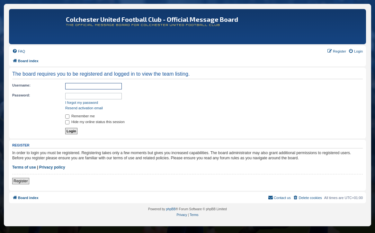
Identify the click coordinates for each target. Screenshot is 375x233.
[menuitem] (18, 51)
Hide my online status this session (95, 122)
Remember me (80, 116)
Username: (21, 85)
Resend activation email (84, 108)
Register (20, 181)
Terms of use (24, 167)
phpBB (171, 209)
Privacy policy (52, 167)
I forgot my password (81, 102)
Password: (21, 95)
